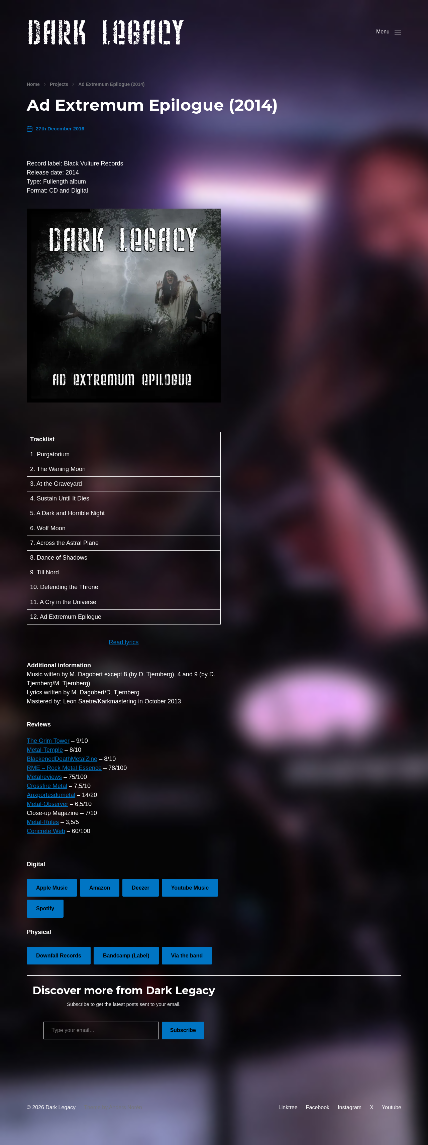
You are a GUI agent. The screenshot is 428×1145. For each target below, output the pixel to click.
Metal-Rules (43, 828)
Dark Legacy (60, 1114)
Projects (59, 91)
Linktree (288, 1114)
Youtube (391, 1114)
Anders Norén (125, 1114)
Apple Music (52, 894)
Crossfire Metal (47, 792)
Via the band (187, 962)
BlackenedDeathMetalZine (62, 765)
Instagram (349, 1114)
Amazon (99, 894)
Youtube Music (190, 894)
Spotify (45, 915)
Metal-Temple (45, 756)
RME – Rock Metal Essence (64, 774)
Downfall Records (58, 962)
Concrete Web (46, 837)
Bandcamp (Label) (126, 962)
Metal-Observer (47, 810)
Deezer (140, 894)
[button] (389, 35)
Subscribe (183, 1037)
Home (33, 91)
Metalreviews (44, 783)
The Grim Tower (48, 747)
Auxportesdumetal (51, 801)
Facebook (317, 1114)
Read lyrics (123, 649)
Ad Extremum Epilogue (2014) (111, 91)
